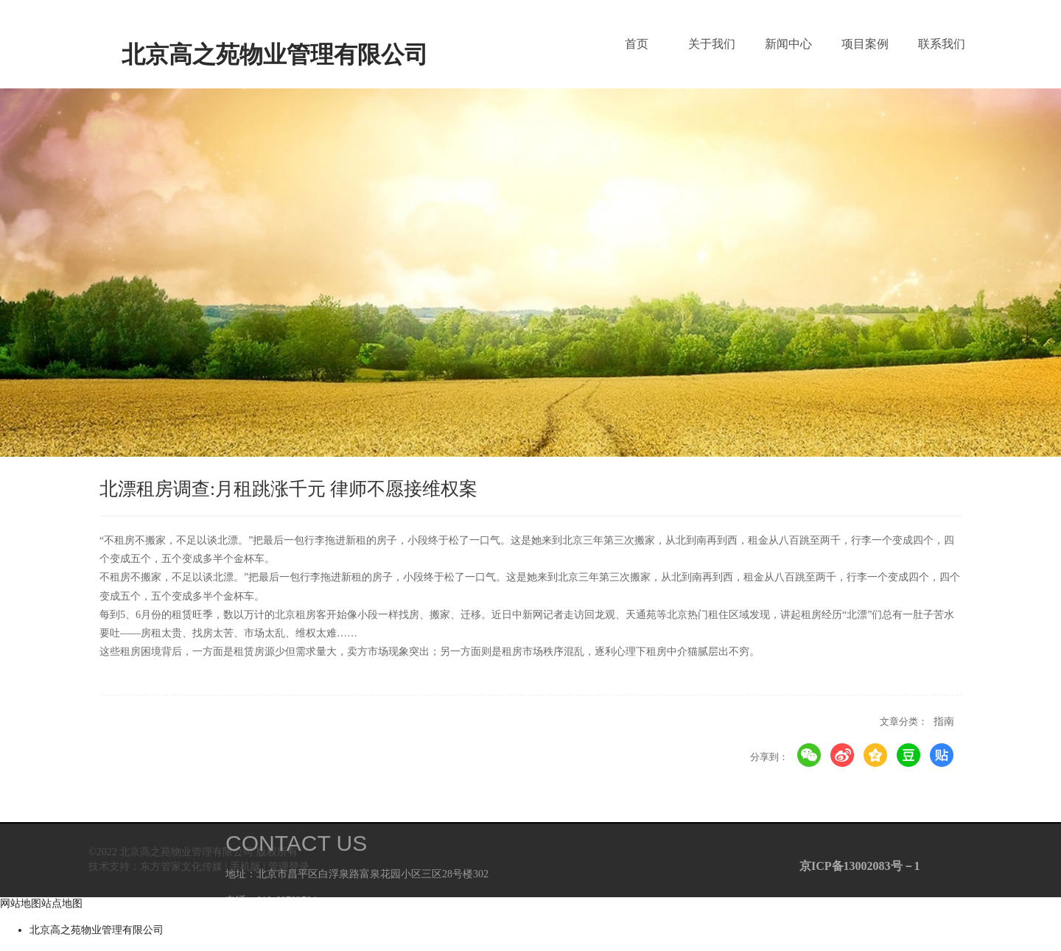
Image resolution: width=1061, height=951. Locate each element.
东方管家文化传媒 (181, 866)
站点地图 (62, 903)
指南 (944, 721)
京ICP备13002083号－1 (857, 866)
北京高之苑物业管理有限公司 (96, 930)
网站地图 (20, 903)
